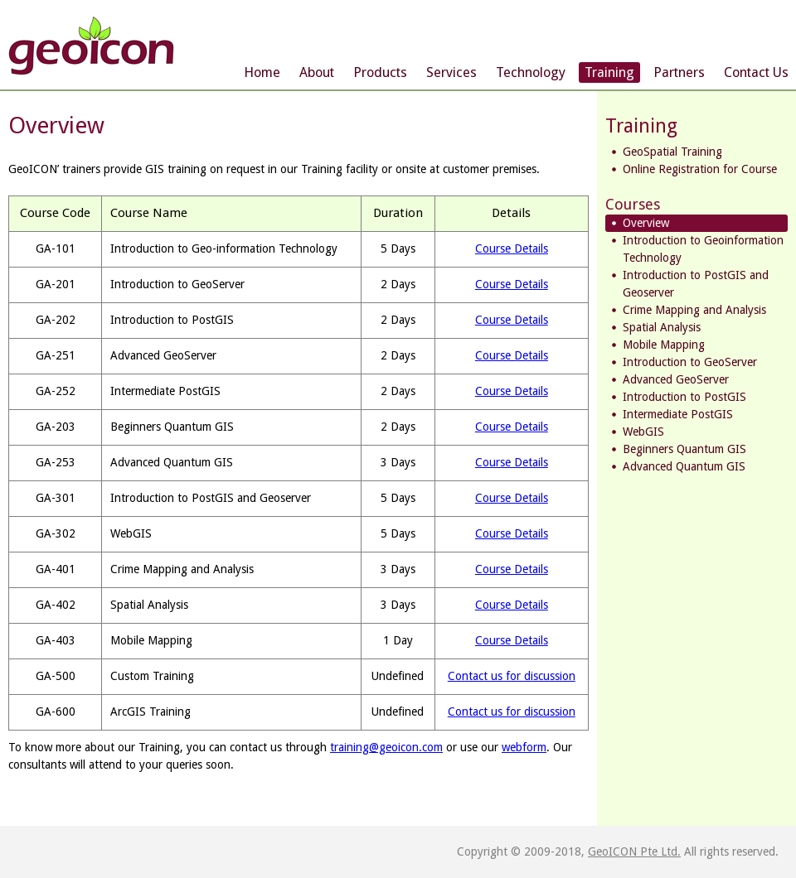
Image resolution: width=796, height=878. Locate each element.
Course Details (511, 248)
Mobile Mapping (664, 344)
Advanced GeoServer (676, 379)
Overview (646, 222)
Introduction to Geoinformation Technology (703, 249)
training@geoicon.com (386, 747)
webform (524, 747)
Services (451, 72)
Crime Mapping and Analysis (694, 309)
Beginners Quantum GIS (684, 449)
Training (609, 72)
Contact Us (756, 72)
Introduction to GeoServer (690, 362)
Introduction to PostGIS (684, 396)
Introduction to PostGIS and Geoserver (696, 283)
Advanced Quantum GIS (684, 466)
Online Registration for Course (700, 169)
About (316, 72)
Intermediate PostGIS (678, 414)
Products (380, 72)
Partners (679, 72)
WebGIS (643, 431)
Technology (530, 72)
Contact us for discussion (511, 676)
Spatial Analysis (662, 327)
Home (262, 72)
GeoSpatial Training (672, 151)
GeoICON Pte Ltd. (634, 851)
